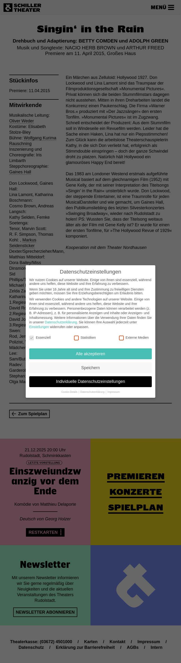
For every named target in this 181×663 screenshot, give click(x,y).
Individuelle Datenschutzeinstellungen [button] (90, 378)
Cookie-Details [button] (69, 388)
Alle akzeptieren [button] (90, 350)
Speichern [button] (90, 364)
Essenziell (40, 334)
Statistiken (85, 334)
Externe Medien (134, 334)
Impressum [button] (113, 388)
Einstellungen (39, 323)
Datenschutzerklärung (61, 319)
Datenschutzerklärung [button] (92, 388)
